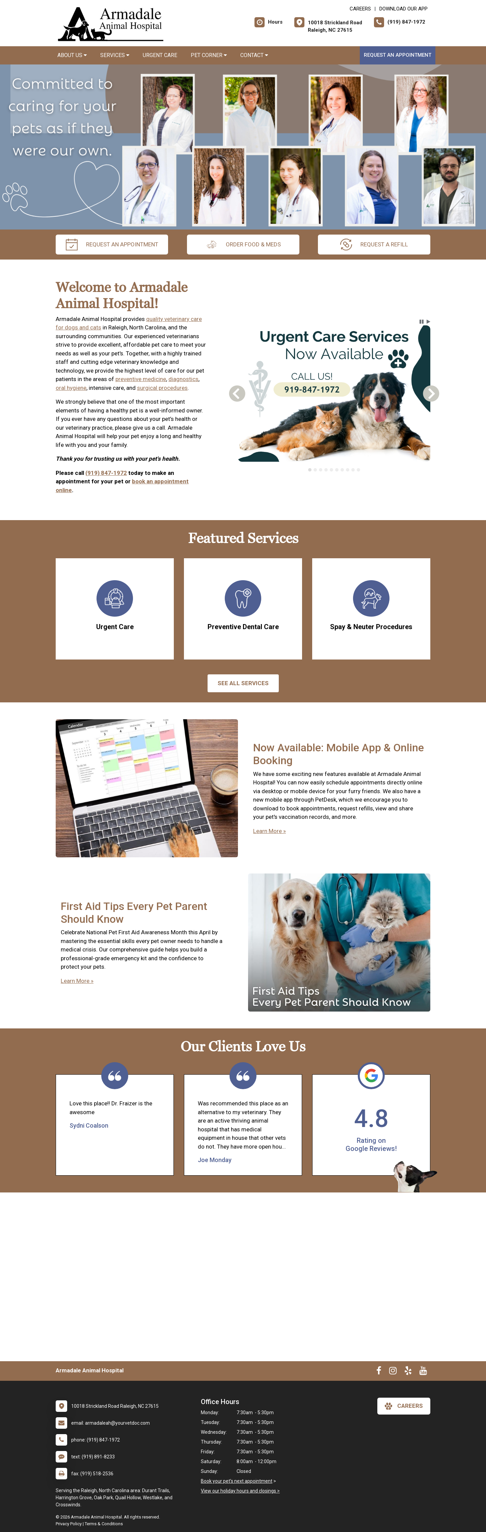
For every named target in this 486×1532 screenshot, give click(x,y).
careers (404, 1406)
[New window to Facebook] (379, 1372)
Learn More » (269, 831)
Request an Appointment (397, 55)
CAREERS (360, 9)
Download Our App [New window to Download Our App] (403, 9)
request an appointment (112, 244)
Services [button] (114, 55)
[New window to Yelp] (408, 1372)
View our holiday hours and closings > (240, 1491)
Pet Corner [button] (209, 55)
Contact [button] (254, 55)
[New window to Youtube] (423, 1372)
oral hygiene (71, 387)
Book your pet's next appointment (236, 1481)
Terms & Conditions (104, 1523)
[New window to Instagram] (393, 1372)
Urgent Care (160, 55)
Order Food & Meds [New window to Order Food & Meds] (243, 244)
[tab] (310, 470)
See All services (243, 683)
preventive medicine (140, 379)
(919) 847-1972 (106, 472)
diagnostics (183, 379)
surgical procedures (162, 387)
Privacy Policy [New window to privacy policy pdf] (69, 1523)
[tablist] (334, 470)
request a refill (374, 244)
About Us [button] (72, 55)
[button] (422, 321)
